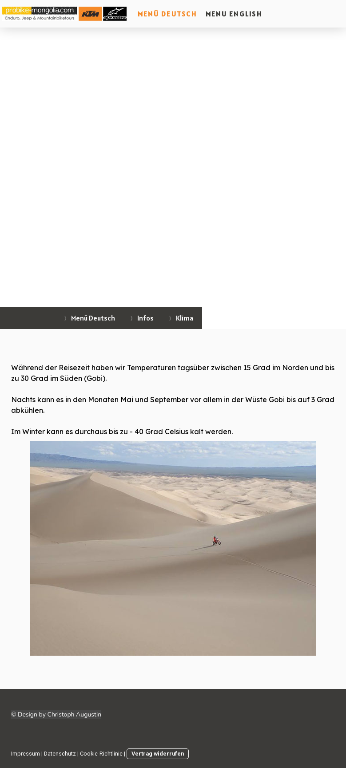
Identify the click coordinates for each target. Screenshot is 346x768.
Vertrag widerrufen (157, 753)
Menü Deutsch (167, 13)
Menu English (234, 13)
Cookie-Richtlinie (101, 753)
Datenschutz (60, 753)
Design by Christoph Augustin (59, 714)
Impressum (25, 753)
